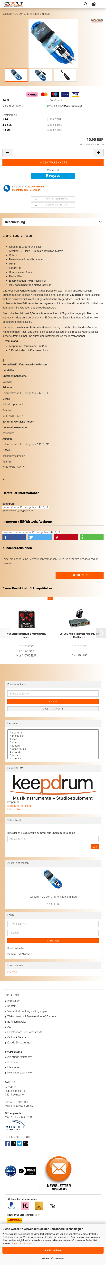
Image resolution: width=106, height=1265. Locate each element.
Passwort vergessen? (19, 953)
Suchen (53, 701)
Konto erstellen (16, 948)
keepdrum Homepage (19, 805)
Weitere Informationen (53, 1258)
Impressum (13, 1000)
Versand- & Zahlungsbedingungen (27, 1011)
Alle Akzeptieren (53, 1250)
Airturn (53, 742)
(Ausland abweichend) (73, 106)
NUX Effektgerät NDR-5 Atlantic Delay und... (26, 635)
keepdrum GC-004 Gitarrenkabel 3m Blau (53, 896)
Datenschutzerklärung (22, 1243)
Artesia (53, 755)
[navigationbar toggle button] (102, 4)
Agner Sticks (53, 736)
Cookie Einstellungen (19, 1042)
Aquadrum (53, 745)
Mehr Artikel (14, 809)
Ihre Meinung (79, 575)
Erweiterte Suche (53, 709)
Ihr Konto (12, 1062)
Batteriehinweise (16, 1021)
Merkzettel (13, 1067)
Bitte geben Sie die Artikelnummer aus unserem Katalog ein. (41, 832)
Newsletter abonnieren (20, 1072)
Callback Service (16, 1037)
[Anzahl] (53, 152)
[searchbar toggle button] (85, 4)
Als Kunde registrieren (19, 1056)
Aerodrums (53, 732)
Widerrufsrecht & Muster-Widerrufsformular (32, 1016)
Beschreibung (15, 222)
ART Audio (53, 752)
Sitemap (12, 972)
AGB (9, 1026)
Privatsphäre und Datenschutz (24, 1032)
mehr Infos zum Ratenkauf (26, 190)
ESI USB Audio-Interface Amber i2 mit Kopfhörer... (79, 635)
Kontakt (11, 1006)
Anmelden (53, 941)
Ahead (53, 739)
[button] (7, 152)
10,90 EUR (53, 904)
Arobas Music (53, 749)
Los (95, 847)
